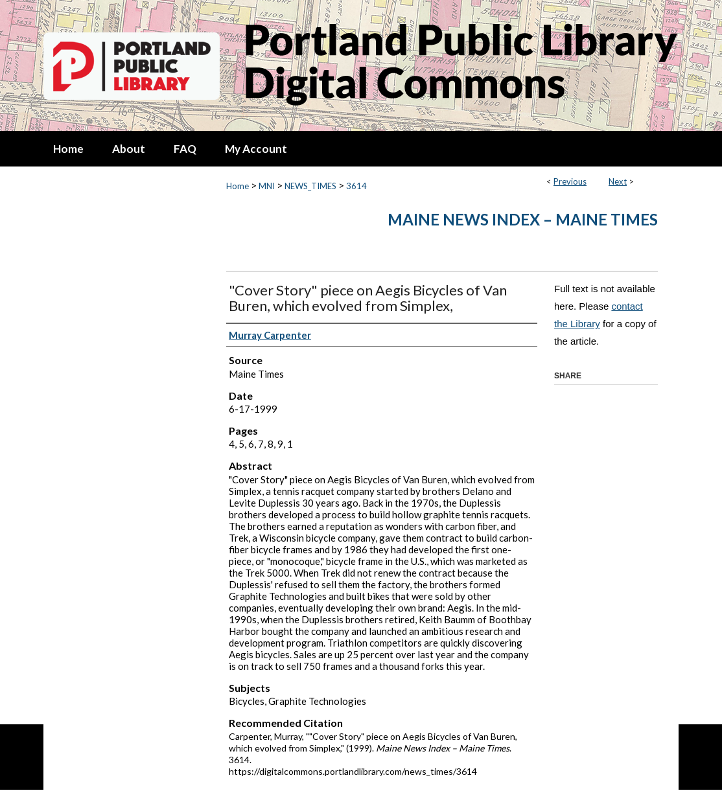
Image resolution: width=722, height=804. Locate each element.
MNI (267, 186)
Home (237, 186)
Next (618, 181)
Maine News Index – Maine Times (523, 219)
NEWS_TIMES (310, 186)
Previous (570, 181)
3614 (356, 186)
